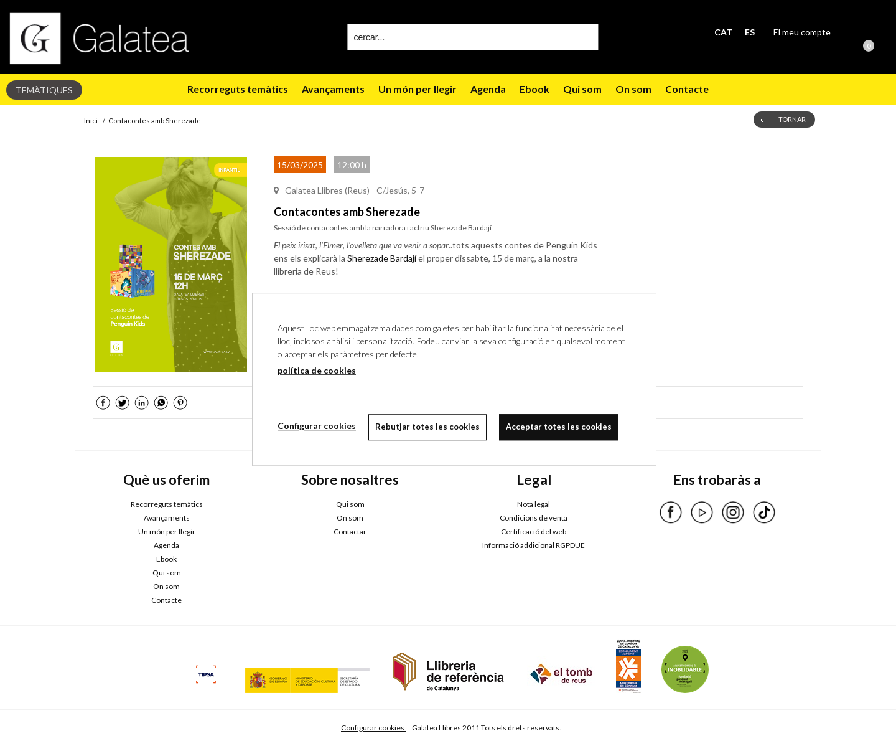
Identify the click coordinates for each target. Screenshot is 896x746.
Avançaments (333, 89)
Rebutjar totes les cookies (427, 427)
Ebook (534, 89)
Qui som (582, 89)
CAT (723, 32)
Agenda (488, 89)
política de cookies (317, 370)
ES (750, 32)
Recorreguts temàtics (237, 89)
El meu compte (802, 32)
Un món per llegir (417, 89)
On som (633, 89)
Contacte (687, 89)
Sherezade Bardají (381, 258)
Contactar (350, 531)
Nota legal (533, 504)
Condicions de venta (533, 517)
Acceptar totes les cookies (559, 427)
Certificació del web (533, 531)
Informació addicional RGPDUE (533, 545)
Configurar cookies (373, 727)
